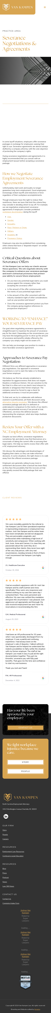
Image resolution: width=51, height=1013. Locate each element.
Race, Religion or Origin (17, 227)
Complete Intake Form (11, 903)
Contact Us (7, 899)
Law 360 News (8, 886)
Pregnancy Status (14, 238)
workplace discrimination (13, 212)
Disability (11, 234)
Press (5, 873)
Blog (4, 869)
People (5, 835)
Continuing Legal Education (13, 856)
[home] (17, 7)
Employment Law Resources (13, 852)
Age (9, 216)
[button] (44, 7)
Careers (6, 839)
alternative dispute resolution (15, 402)
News (5, 882)
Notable (37, 1009)
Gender (10, 220)
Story (5, 830)
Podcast (6, 878)
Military (10, 231)
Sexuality (11, 224)
